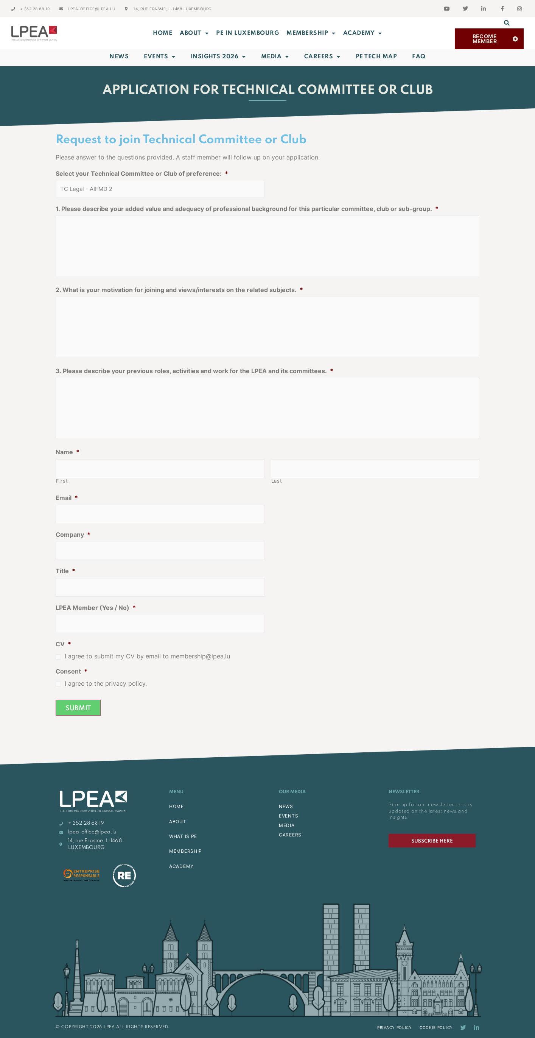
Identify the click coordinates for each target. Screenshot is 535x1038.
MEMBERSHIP (311, 33)
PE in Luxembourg (247, 33)
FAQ (419, 57)
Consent (71, 671)
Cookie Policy (436, 1027)
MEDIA (287, 825)
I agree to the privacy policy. (106, 683)
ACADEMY (362, 33)
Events (160, 57)
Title (65, 571)
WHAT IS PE (183, 836)
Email (67, 498)
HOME (176, 806)
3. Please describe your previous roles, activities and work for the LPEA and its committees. (194, 371)
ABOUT (194, 33)
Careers (322, 57)
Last (276, 480)
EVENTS (288, 816)
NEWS (286, 806)
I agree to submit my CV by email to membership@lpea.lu (147, 656)
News (119, 57)
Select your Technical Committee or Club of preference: (142, 173)
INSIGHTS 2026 (218, 57)
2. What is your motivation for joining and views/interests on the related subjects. (179, 290)
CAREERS (290, 835)
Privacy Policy (394, 1027)
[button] (506, 22)
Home (162, 33)
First (62, 480)
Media (275, 57)
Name (67, 452)
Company (73, 534)
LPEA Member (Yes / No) (96, 607)
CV (63, 644)
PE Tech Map (376, 57)
